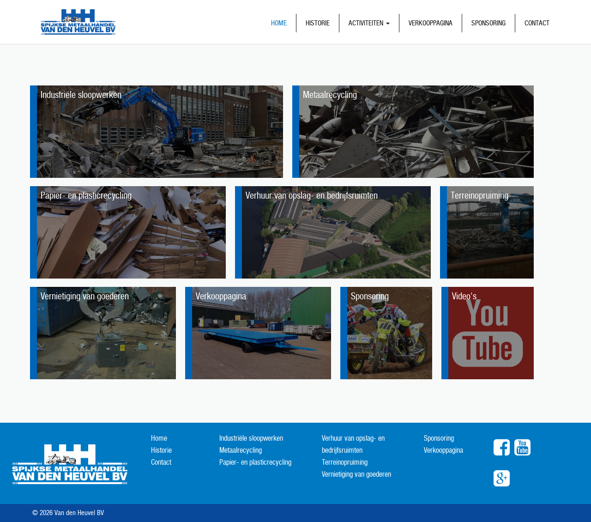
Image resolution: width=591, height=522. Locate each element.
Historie (318, 23)
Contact (537, 23)
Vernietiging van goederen (356, 474)
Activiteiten (369, 23)
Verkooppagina (430, 23)
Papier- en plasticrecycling (255, 462)
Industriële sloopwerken (251, 438)
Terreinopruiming (345, 462)
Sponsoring (488, 23)
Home (279, 23)
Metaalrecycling (240, 450)
